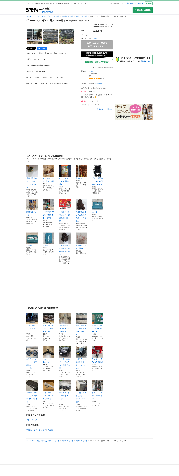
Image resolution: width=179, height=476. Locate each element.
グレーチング (31, 420)
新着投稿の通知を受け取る (97, 62)
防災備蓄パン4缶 (32, 207)
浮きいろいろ (81, 172)
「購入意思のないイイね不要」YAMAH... (97, 175)
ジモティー (30, 16)
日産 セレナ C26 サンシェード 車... (48, 323)
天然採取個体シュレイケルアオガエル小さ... (32, 176)
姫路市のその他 (81, 16)
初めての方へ (131, 3)
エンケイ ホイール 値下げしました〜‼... (32, 357)
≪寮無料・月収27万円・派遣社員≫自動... (65, 210)
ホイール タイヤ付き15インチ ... (65, 391)
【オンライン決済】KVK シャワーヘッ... (48, 390)
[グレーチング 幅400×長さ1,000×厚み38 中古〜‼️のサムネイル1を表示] (34, 37)
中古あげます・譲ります (36, 430)
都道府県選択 (47, 12)
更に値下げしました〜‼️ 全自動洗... (81, 391)
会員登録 (149, 3)
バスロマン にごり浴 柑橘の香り (65, 175)
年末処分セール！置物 (81, 241)
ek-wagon (92, 71)
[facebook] (42, 48)
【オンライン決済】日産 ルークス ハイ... (81, 357)
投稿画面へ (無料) (143, 10)
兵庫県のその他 (67, 16)
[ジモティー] (34, 10)
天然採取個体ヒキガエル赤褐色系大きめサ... (65, 244)
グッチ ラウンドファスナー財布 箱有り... (32, 391)
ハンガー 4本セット (48, 354)
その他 (56, 16)
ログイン (140, 3)
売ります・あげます (44, 16)
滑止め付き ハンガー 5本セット (65, 323)
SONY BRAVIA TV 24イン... (32, 323)
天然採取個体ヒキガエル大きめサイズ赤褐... (81, 210)
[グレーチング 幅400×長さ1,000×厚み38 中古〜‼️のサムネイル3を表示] (67, 37)
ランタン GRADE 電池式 (97, 354)
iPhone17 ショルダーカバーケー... (97, 323)
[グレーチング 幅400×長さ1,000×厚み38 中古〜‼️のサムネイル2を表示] (51, 37)
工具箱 (97, 206)
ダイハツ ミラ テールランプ (97, 390)
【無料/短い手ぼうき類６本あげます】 (48, 209)
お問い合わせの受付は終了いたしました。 (97, 44)
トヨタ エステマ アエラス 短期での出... (65, 357)
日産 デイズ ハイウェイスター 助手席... (81, 324)
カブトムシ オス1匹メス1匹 (48, 173)
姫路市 (95, 38)
